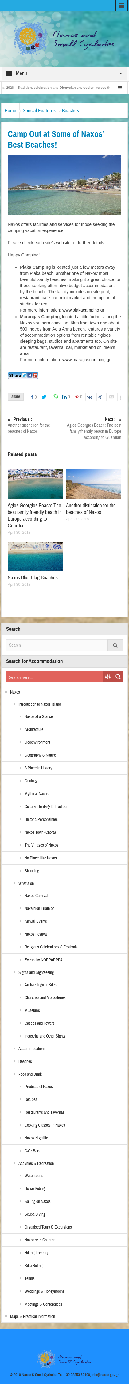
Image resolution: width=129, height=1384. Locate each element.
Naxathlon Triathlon (39, 908)
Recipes (31, 1099)
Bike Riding (33, 1266)
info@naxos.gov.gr (105, 1374)
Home (10, 110)
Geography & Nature (40, 755)
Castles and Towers (40, 1023)
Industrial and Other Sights (45, 1036)
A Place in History (38, 768)
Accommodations (31, 1049)
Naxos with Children (40, 1240)
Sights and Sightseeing (36, 972)
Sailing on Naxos (38, 1201)
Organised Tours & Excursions (48, 1227)
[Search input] (54, 676)
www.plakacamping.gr (83, 310)
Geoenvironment (37, 742)
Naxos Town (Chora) (40, 832)
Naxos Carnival (36, 896)
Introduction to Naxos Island (39, 704)
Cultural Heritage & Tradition (46, 807)
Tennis (30, 1278)
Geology (31, 781)
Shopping (32, 871)
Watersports (34, 1176)
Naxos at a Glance (39, 717)
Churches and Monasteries (45, 998)
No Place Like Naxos (41, 858)
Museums (32, 1010)
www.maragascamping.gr (86, 359)
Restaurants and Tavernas (44, 1112)
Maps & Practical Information (32, 1316)
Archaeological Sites (41, 985)
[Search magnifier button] (118, 676)
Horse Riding (35, 1188)
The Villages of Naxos (41, 845)
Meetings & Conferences (43, 1304)
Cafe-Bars (32, 1151)
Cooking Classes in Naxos (45, 1125)
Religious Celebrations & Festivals (51, 947)
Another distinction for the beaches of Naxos (35, 425)
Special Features (39, 110)
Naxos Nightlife (36, 1138)
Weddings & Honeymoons (44, 1291)
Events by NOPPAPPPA (44, 960)
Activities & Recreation (36, 1163)
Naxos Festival (36, 934)
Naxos (15, 692)
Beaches (70, 110)
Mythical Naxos (37, 794)
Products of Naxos (39, 1087)
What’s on (26, 883)
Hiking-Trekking (37, 1253)
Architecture (34, 729)
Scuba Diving (35, 1214)
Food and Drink (30, 1074)
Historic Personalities (41, 819)
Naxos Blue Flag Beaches (33, 577)
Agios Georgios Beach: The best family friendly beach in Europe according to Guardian (94, 428)
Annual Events (36, 921)
